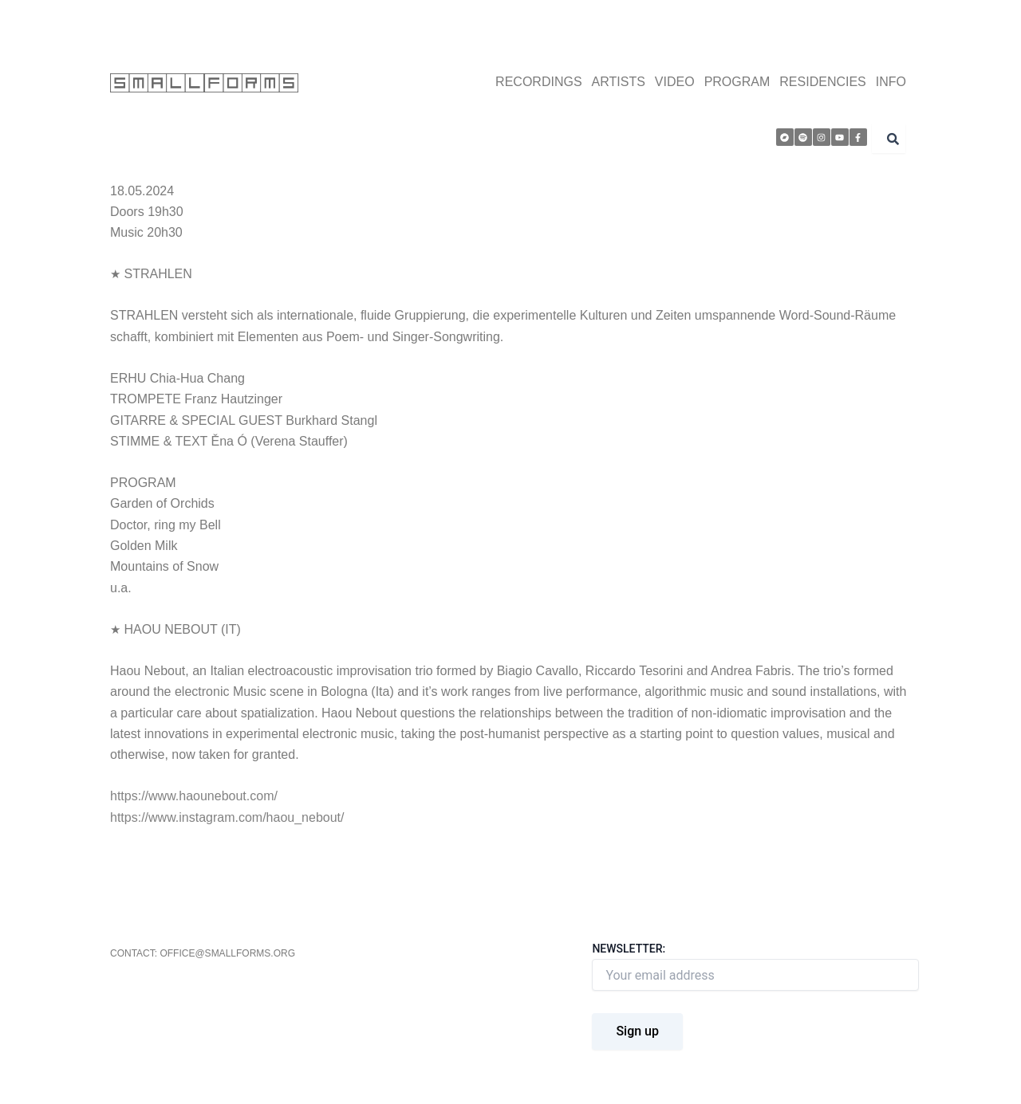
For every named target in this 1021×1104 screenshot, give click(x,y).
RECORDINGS (538, 81)
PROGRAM (737, 81)
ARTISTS (618, 81)
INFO (891, 81)
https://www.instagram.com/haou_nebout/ (227, 817)
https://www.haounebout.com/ (194, 796)
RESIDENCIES (822, 81)
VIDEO (675, 81)
